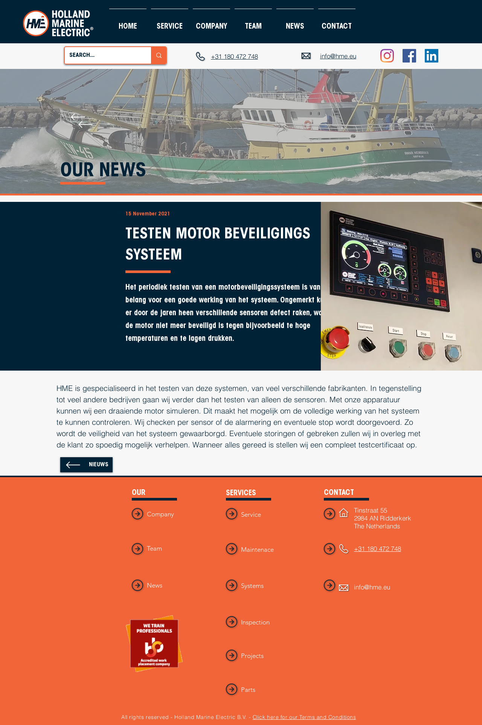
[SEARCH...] (102, 55)
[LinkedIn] (431, 56)
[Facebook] (409, 56)
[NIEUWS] (86, 464)
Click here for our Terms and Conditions (304, 717)
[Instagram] (387, 56)
